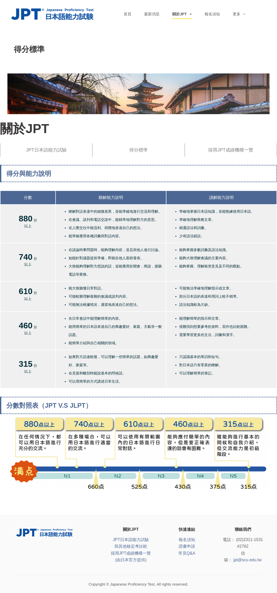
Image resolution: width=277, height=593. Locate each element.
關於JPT (183, 14)
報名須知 (212, 14)
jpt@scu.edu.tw (247, 560)
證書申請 (187, 546)
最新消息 (151, 14)
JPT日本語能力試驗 (46, 150)
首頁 (127, 14)
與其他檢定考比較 (130, 546)
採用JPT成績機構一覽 (230, 150)
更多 (240, 14)
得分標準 (138, 150)
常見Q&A (186, 553)
